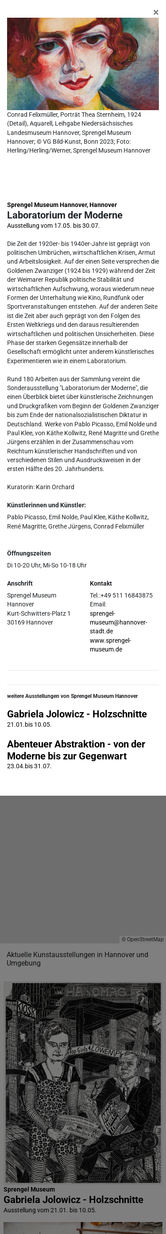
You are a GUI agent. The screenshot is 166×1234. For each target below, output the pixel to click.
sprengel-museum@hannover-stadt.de (118, 622)
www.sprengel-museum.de (110, 645)
